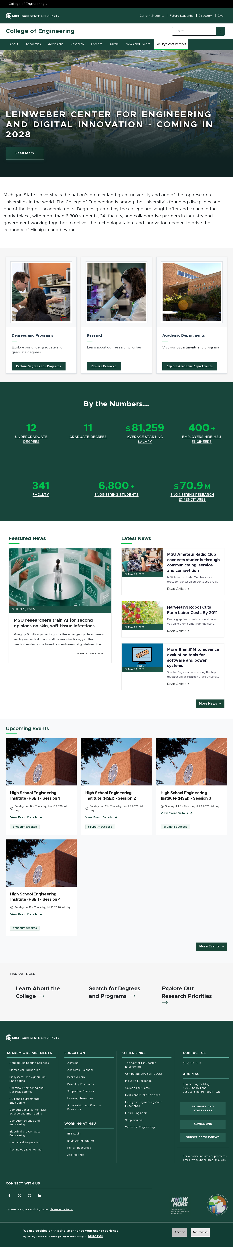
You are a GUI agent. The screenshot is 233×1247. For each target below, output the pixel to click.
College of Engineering (40, 31)
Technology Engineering (25, 1149)
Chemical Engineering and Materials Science (26, 1090)
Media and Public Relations (142, 1095)
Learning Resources (90, 1098)
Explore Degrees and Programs (38, 366)
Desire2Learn (90, 1076)
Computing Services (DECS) (148, 1073)
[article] (41, 315)
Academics (33, 44)
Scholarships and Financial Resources (84, 1107)
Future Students (181, 15)
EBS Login (89, 1133)
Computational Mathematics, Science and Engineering (32, 1112)
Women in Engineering (140, 1127)
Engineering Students (116, 494)
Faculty (41, 494)
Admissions (55, 44)
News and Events (138, 44)
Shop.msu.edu (148, 1120)
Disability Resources (90, 1084)
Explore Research (103, 366)
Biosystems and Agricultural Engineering (32, 1079)
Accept (179, 1232)
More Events (209, 946)
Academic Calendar (90, 1069)
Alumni (114, 44)
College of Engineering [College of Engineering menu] (27, 4)
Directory (205, 15)
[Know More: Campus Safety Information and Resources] (173, 1198)
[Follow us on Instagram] (29, 1195)
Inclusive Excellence (138, 1081)
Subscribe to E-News (206, 1137)
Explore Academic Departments (190, 366)
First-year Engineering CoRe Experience (143, 1104)
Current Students (152, 15)
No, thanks (200, 1232)
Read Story (29, 154)
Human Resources (90, 1147)
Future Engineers (136, 1113)
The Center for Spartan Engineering (148, 1065)
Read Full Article (89, 653)
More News (208, 703)
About (13, 44)
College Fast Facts (148, 1087)
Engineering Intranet (90, 1140)
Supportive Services (90, 1091)
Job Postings (90, 1154)
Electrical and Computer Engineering (25, 1133)
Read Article (178, 589)
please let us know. (61, 1209)
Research (77, 44)
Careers (96, 44)
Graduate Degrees (88, 437)
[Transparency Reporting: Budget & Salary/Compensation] (211, 1198)
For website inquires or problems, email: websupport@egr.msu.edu (205, 1158)
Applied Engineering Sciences (29, 1063)
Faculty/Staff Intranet (171, 45)
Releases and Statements (209, 1108)
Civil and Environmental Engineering (24, 1101)
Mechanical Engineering (24, 1142)
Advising (73, 1063)
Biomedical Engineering (24, 1070)
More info (95, 1236)
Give (221, 15)
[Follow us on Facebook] (9, 1195)
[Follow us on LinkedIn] (39, 1195)
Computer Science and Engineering (24, 1123)
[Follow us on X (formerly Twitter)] (19, 1195)
